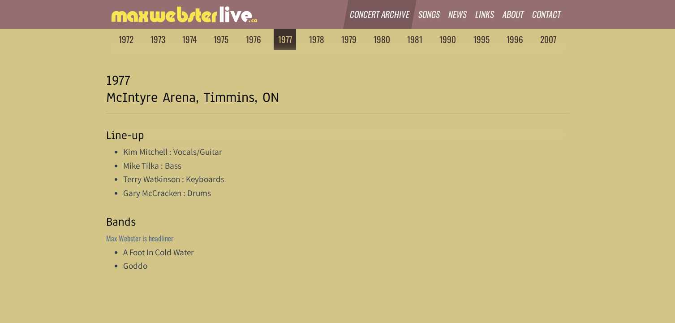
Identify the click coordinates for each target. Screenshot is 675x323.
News (457, 14)
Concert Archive (380, 14)
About (513, 14)
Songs (429, 14)
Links (484, 14)
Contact (546, 14)
